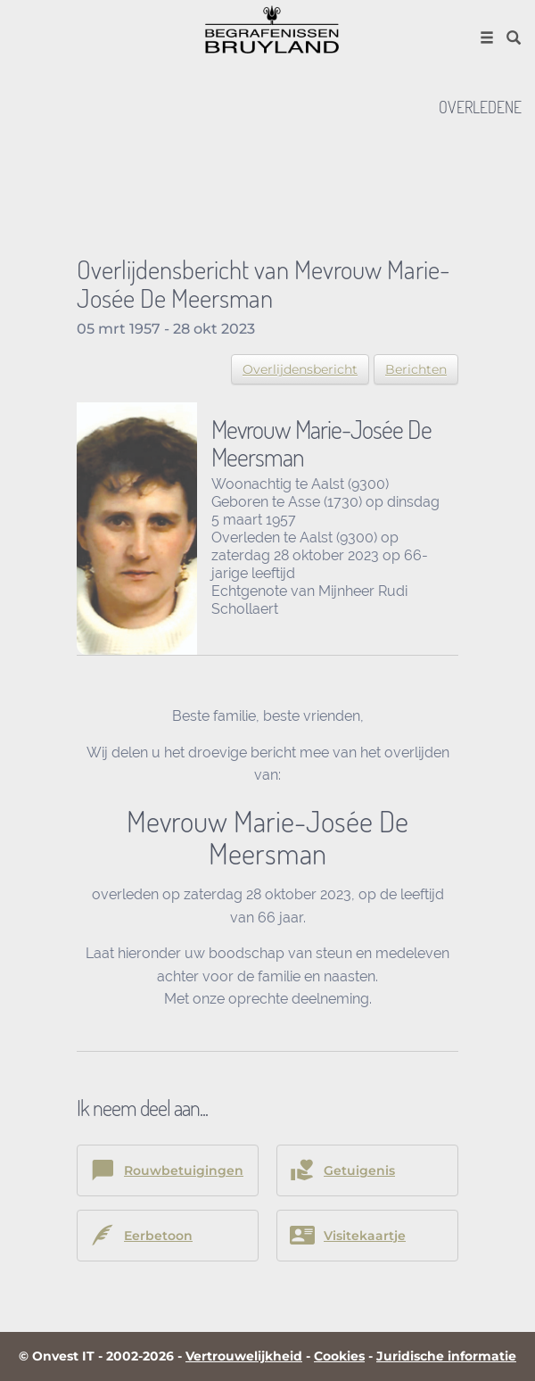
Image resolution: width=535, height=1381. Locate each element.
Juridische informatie (446, 1356)
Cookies (339, 1356)
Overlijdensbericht (300, 369)
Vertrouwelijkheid (243, 1356)
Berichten (416, 369)
